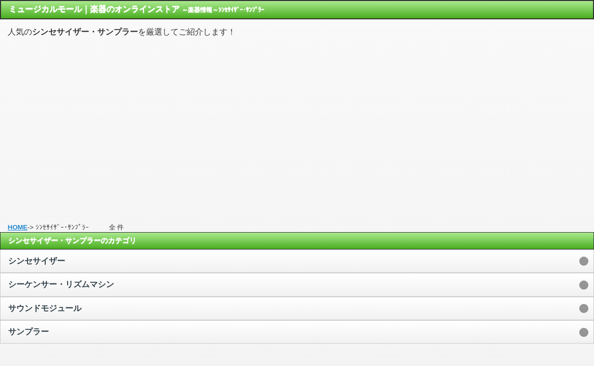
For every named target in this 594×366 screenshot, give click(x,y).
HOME (17, 227)
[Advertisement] (297, 125)
